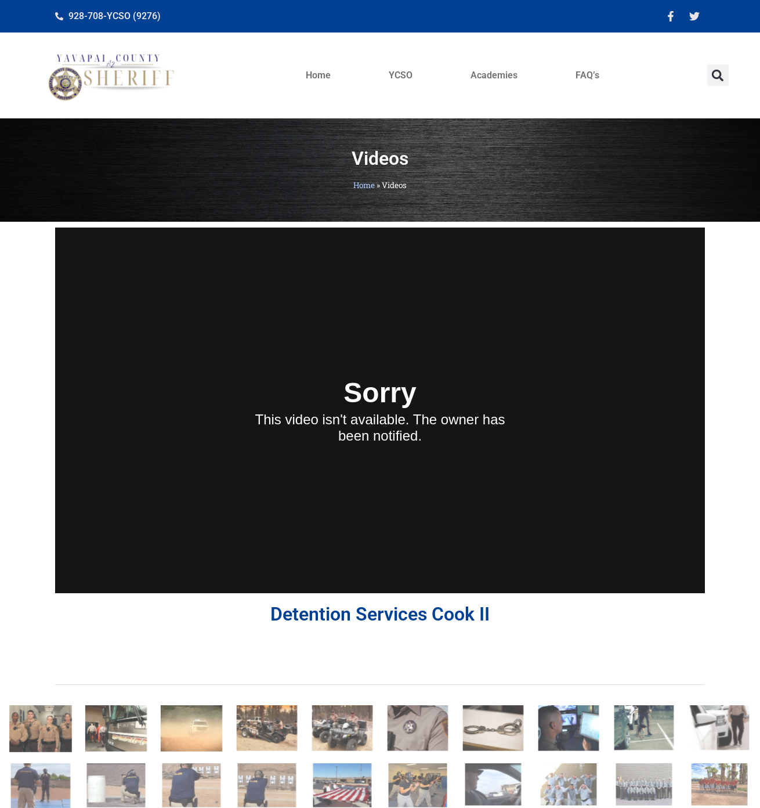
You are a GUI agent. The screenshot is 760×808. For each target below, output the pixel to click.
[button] (718, 75)
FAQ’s (587, 75)
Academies (494, 75)
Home (318, 75)
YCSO (400, 75)
